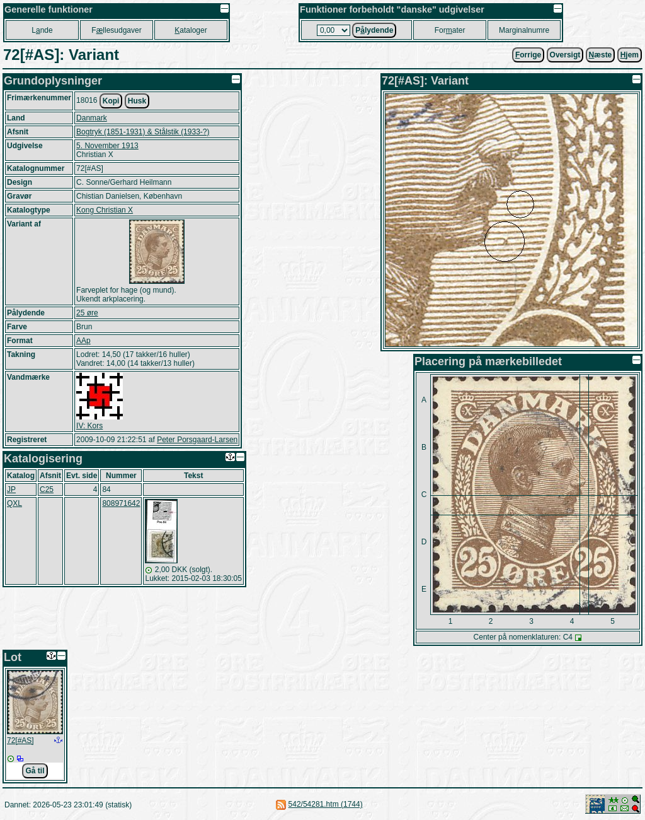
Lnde (41, 30)
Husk (137, 101)
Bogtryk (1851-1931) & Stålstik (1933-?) (142, 131)
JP (11, 489)
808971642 (121, 503)
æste (600, 54)
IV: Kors (89, 425)
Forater (450, 30)
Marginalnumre (524, 30)
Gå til (34, 770)
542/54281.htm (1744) (325, 804)
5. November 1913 (107, 145)
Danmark (91, 118)
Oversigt (565, 54)
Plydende (374, 30)
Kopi (111, 101)
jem (629, 54)
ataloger (190, 30)
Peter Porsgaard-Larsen (197, 439)
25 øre (87, 312)
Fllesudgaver (116, 30)
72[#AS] (20, 740)
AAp (83, 340)
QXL (14, 503)
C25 (47, 489)
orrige (528, 54)
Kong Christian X (104, 210)
